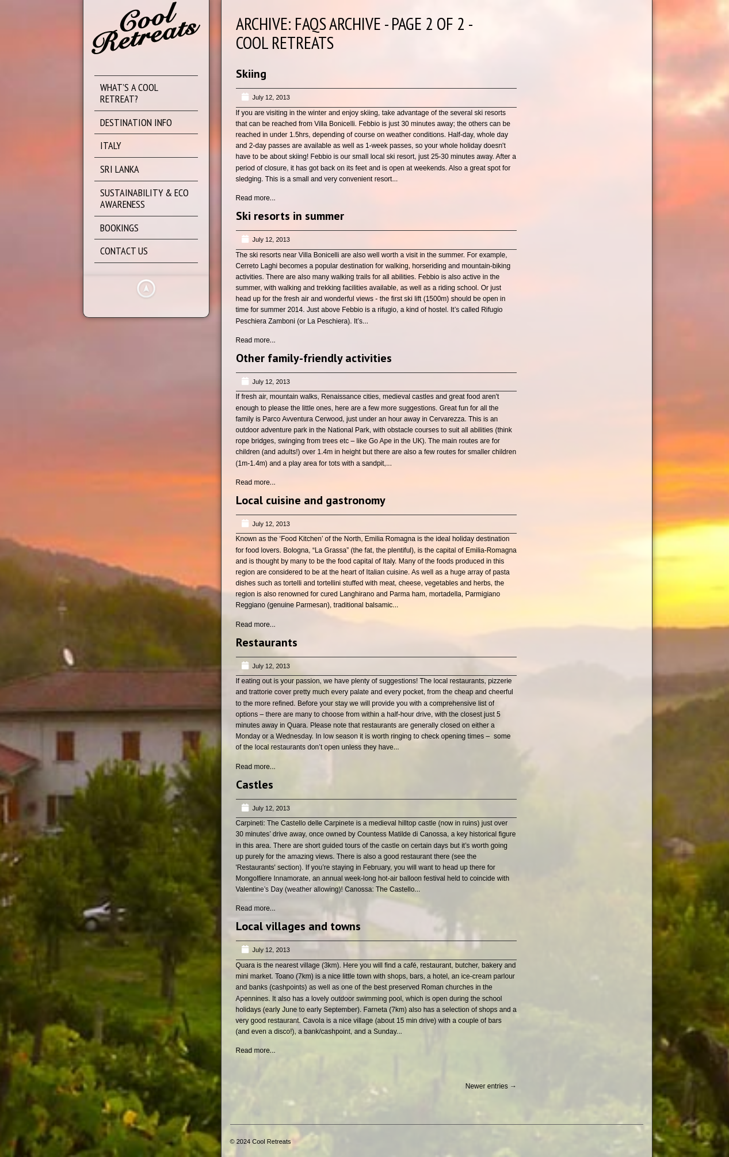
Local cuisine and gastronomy (311, 500)
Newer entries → (491, 1086)
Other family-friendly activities (314, 358)
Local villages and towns (298, 926)
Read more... (256, 198)
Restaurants (266, 642)
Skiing (251, 73)
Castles (254, 784)
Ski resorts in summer (290, 215)
